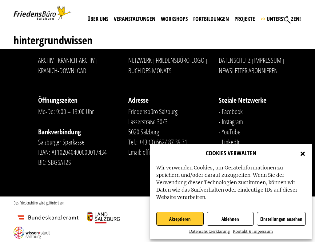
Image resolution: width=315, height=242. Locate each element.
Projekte (244, 18)
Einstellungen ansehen (281, 219)
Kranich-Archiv (76, 60)
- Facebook (231, 111)
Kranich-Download (62, 70)
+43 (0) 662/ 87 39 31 (163, 141)
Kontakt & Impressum (253, 231)
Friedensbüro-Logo (180, 60)
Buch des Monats (150, 70)
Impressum (267, 60)
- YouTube (230, 131)
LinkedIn (231, 141)
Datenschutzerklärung (209, 231)
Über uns (97, 18)
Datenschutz (234, 60)
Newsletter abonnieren (248, 70)
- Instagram (231, 121)
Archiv (46, 60)
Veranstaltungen (134, 18)
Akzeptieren (180, 219)
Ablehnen (230, 219)
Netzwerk (140, 60)
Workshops (174, 18)
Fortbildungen (211, 18)
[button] (303, 153)
